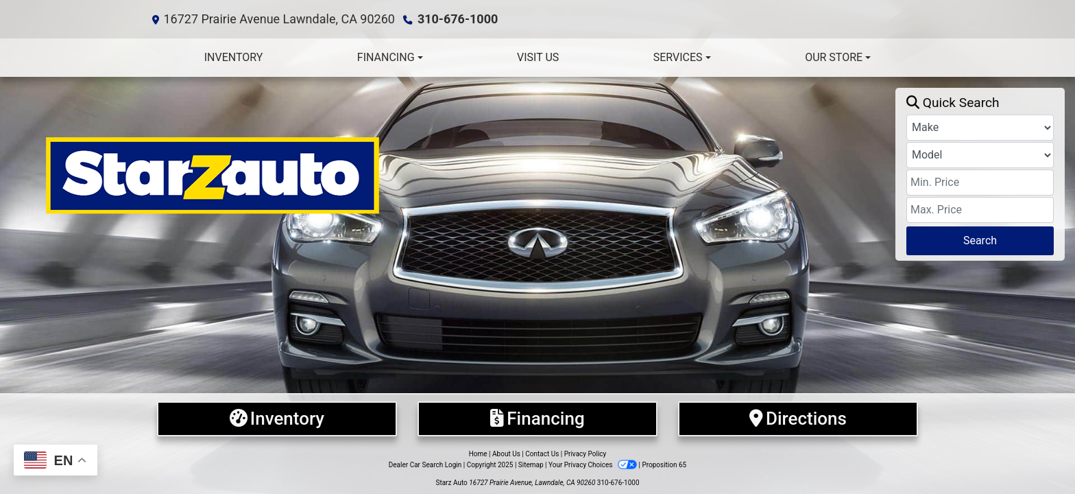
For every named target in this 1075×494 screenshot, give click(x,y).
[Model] (980, 155)
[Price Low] (980, 182)
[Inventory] (277, 418)
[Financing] (537, 418)
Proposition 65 (664, 465)
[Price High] (980, 210)
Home (478, 454)
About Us (506, 454)
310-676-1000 (458, 19)
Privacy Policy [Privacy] (585, 454)
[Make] (980, 128)
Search (980, 240)
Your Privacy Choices (593, 465)
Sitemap (531, 465)
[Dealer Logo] (452, 173)
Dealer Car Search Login (425, 465)
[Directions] (798, 418)
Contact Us (542, 454)
